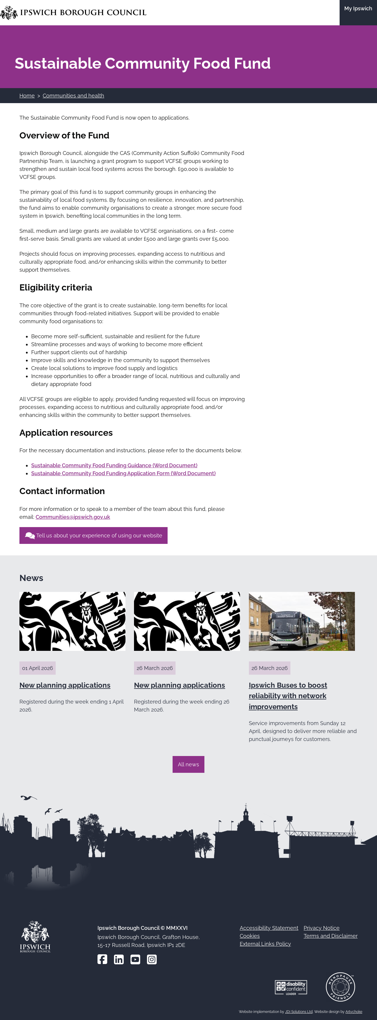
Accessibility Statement (269, 928)
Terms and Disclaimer (331, 936)
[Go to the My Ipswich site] (358, 12)
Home (27, 96)
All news (188, 764)
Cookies (250, 936)
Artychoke (353, 1012)
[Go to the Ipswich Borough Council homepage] (73, 13)
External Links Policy (265, 944)
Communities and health (73, 96)
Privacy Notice (322, 928)
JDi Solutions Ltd (298, 1012)
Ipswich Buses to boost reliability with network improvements (288, 696)
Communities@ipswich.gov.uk (73, 517)
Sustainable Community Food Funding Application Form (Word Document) (123, 473)
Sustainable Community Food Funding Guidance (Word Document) (114, 465)
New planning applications (64, 685)
